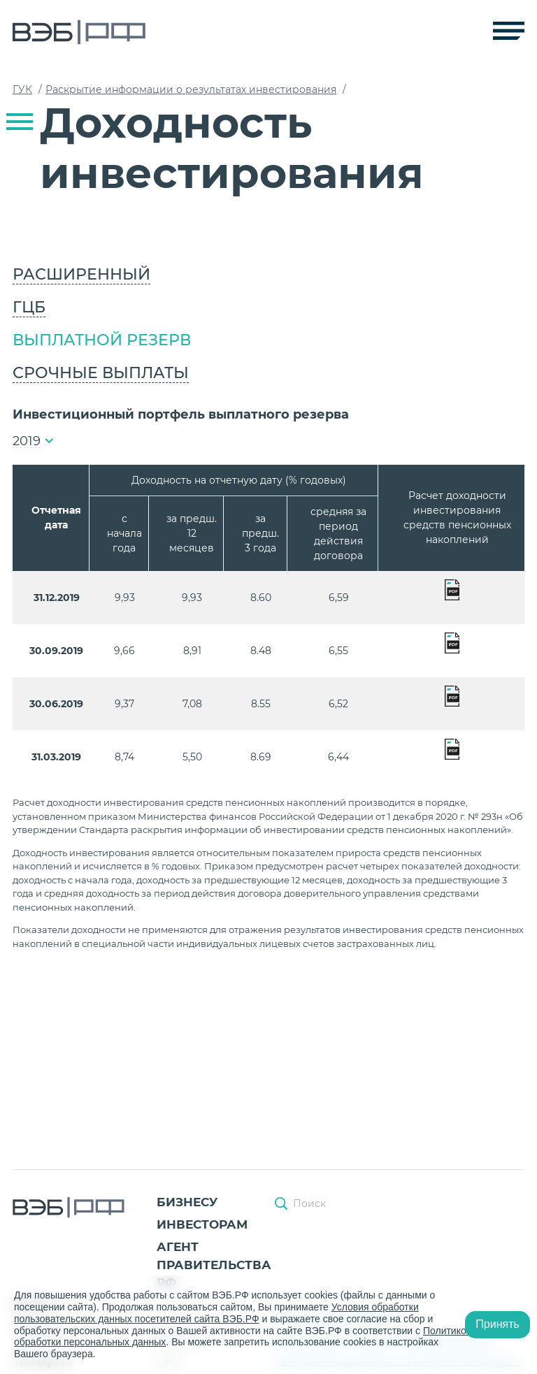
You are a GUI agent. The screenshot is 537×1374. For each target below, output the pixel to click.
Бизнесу (187, 1202)
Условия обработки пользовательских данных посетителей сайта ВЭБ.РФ (216, 1312)
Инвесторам (202, 1224)
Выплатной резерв (102, 340)
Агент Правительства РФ (214, 1264)
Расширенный (81, 274)
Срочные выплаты (101, 372)
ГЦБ (29, 307)
